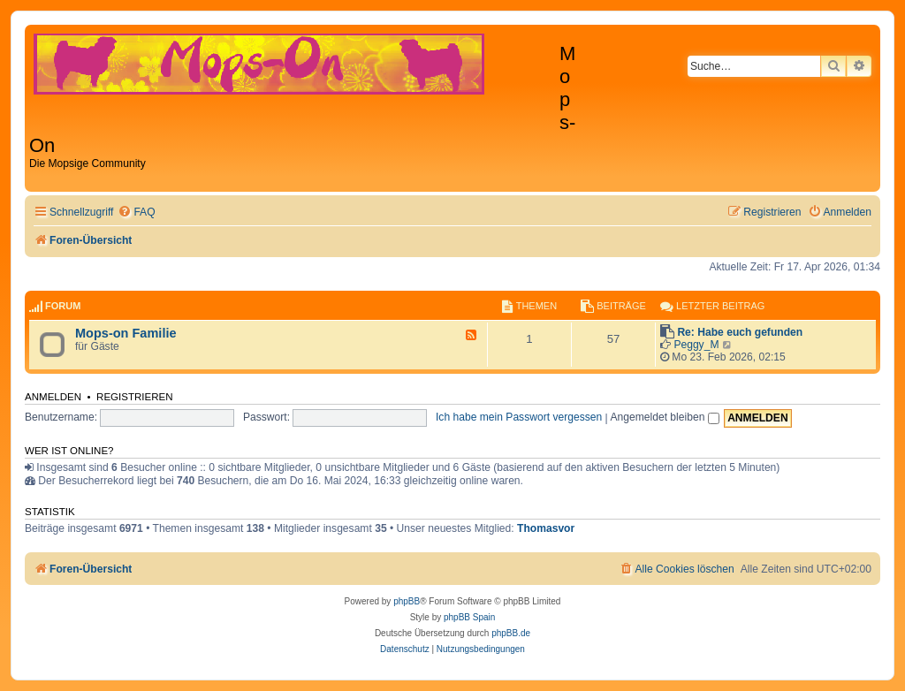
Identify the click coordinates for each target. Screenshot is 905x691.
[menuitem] (136, 212)
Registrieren (134, 396)
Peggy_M (696, 344)
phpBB (406, 601)
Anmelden (53, 396)
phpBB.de (510, 633)
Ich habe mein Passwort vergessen (519, 417)
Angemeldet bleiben (664, 417)
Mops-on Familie (126, 333)
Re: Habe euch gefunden (739, 332)
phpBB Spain (469, 617)
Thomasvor (545, 528)
